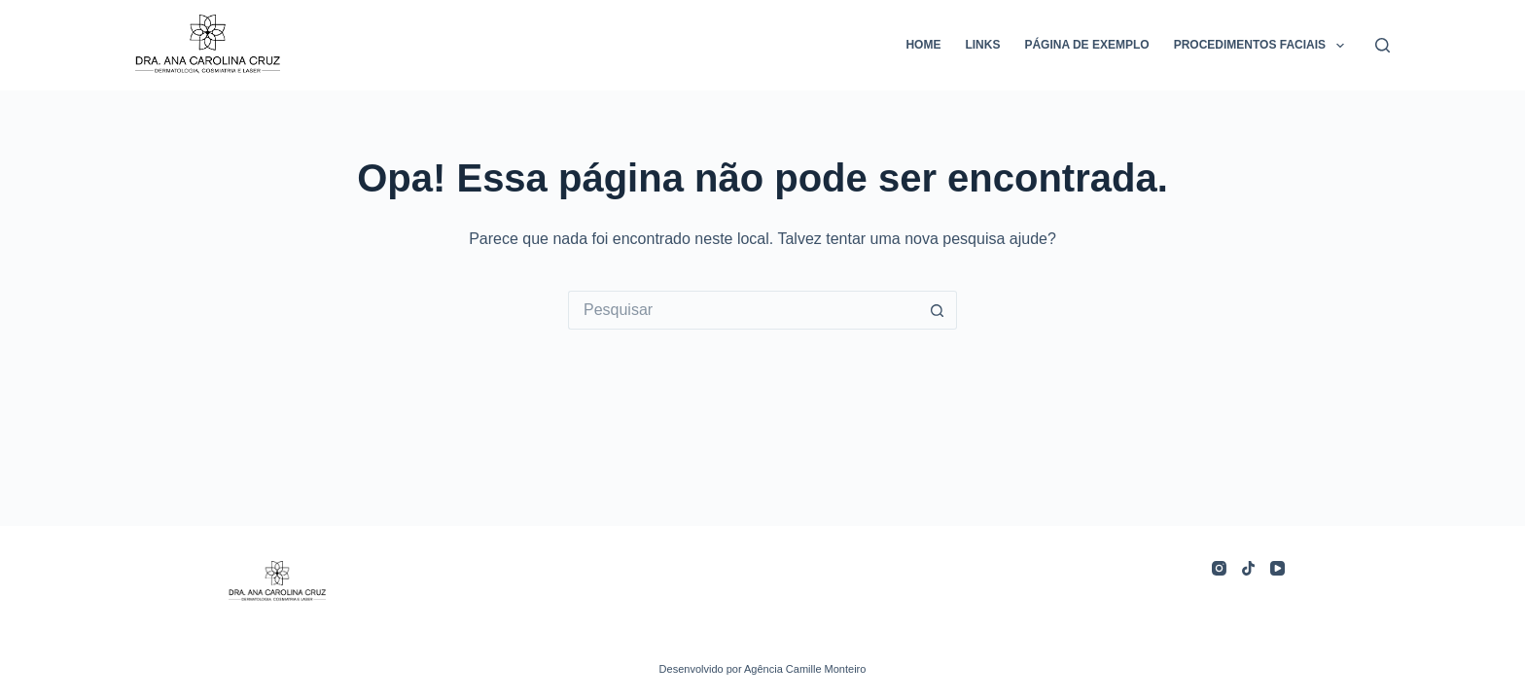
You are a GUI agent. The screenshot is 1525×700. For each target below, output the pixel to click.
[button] (1340, 45)
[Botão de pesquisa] (937, 310)
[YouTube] (1277, 568)
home (922, 45)
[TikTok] (1248, 568)
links (982, 45)
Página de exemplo (1086, 45)
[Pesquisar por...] (743, 310)
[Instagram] (1219, 568)
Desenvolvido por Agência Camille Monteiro (763, 669)
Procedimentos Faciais (1263, 45)
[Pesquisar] (1382, 45)
